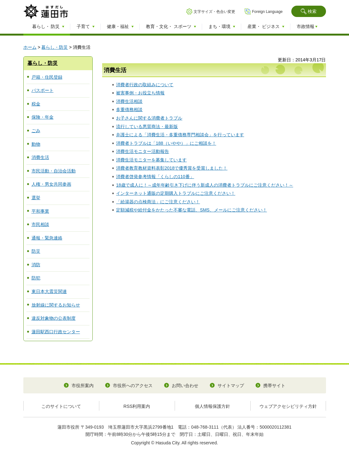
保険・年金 (43, 117)
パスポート (43, 90)
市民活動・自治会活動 (54, 170)
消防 (36, 264)
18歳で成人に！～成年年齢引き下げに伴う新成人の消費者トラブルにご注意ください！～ (204, 185)
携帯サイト (274, 385)
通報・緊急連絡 (47, 237)
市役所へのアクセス (133, 385)
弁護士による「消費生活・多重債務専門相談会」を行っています (180, 134)
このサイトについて (61, 406)
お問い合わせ (185, 385)
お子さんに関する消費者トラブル (149, 118)
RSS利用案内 (137, 406)
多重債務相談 (129, 109)
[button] (308, 11)
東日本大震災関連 (49, 291)
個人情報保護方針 (212, 406)
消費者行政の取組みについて (144, 84)
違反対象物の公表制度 (54, 318)
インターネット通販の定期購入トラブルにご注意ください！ (175, 193)
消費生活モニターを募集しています (151, 159)
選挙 (36, 197)
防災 (36, 251)
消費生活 (40, 157)
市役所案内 (83, 385)
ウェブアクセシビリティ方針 (288, 406)
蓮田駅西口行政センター (56, 331)
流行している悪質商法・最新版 (147, 126)
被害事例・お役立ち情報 (140, 92)
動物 (36, 144)
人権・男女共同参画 (51, 184)
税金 (36, 103)
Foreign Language (267, 11)
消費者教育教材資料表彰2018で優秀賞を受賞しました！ (171, 168)
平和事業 (40, 211)
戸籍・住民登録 (47, 77)
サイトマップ (231, 385)
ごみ (36, 130)
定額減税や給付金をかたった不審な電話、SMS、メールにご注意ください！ (191, 209)
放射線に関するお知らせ (56, 304)
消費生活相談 (129, 101)
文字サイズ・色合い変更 (214, 11)
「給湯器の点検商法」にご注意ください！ (158, 201)
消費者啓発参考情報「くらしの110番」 (155, 176)
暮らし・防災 (54, 47)
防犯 (36, 277)
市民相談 (40, 224)
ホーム (30, 47)
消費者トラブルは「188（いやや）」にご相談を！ (166, 143)
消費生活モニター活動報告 (142, 151)
